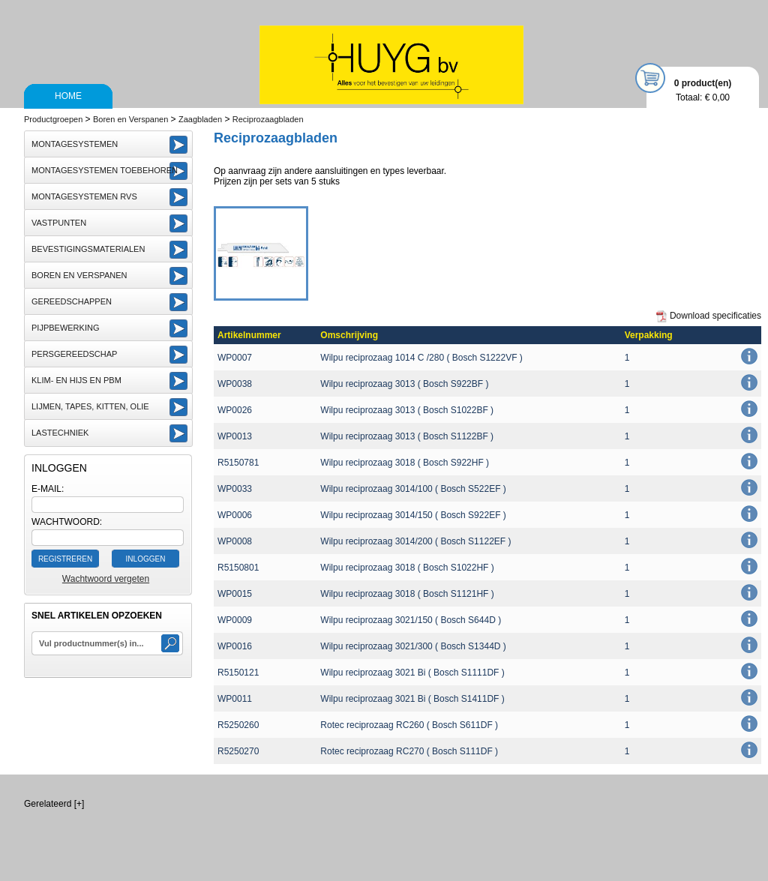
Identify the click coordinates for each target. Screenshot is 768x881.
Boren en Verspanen (130, 119)
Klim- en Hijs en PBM (77, 380)
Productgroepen (53, 119)
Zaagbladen (200, 119)
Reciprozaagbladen (268, 119)
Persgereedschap (74, 353)
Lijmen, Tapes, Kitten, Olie (90, 406)
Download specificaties (708, 316)
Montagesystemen (75, 143)
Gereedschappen (72, 301)
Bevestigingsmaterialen (88, 248)
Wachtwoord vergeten (105, 579)
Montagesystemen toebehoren (105, 170)
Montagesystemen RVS (84, 196)
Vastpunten (59, 222)
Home (68, 96)
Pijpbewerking (65, 327)
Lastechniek (60, 432)
